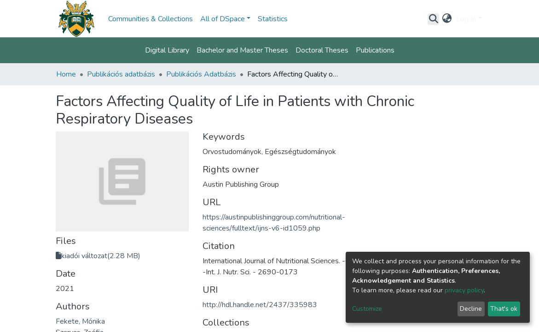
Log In (466, 19)
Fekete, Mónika (80, 321)
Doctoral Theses (322, 50)
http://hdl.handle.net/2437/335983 (260, 305)
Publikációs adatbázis (121, 74)
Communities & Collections (150, 19)
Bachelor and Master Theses (242, 50)
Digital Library (167, 50)
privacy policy (464, 290)
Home (66, 74)
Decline (471, 308)
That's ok (503, 308)
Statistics (273, 19)
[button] (446, 18)
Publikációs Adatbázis (201, 74)
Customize (367, 308)
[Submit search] (433, 18)
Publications (375, 50)
